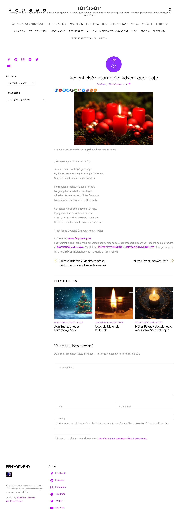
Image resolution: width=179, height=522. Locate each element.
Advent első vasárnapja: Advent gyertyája (113, 79)
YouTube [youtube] (56, 509)
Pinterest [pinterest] (56, 482)
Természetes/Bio (84, 40)
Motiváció (58, 33)
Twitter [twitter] (55, 502)
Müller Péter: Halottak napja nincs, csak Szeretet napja (153, 330)
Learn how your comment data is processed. (122, 440)
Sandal (101, 86)
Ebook (145, 33)
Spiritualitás (57, 25)
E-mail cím (126, 408)
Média (103, 40)
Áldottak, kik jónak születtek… (107, 330)
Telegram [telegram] (57, 496)
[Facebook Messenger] (64, 92)
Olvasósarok (115, 86)
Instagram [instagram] (57, 489)
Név (60, 408)
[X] (72, 92)
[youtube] (44, 9)
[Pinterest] (60, 92)
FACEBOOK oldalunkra (70, 249)
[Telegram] (68, 92)
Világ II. (147, 25)
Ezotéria (92, 25)
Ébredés (162, 25)
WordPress (21, 499)
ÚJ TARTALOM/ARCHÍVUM (27, 25)
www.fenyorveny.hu (79, 240)
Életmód (159, 33)
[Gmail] (79, 92)
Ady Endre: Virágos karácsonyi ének (67, 330)
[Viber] (87, 92)
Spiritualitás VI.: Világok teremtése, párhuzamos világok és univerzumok (83, 265)
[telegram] (31, 9)
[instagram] (24, 9)
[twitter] (37, 9)
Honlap (62, 420)
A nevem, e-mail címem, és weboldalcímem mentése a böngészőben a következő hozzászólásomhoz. (114, 425)
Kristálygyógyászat (114, 33)
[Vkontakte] (83, 92)
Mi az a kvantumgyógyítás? (150, 263)
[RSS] (91, 92)
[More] (95, 92)
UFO (134, 33)
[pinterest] (17, 9)
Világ (135, 25)
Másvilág (76, 25)
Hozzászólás (66, 369)
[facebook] (10, 9)
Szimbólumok (38, 33)
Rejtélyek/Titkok (115, 25)
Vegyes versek (76, 324)
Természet (76, 33)
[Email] (75, 92)
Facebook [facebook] (57, 475)
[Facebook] (56, 92)
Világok (19, 33)
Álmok (91, 33)
